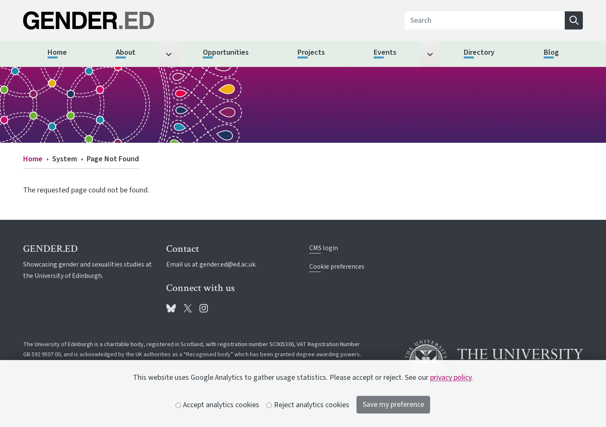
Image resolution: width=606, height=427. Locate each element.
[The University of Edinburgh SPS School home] (112, 20)
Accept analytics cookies (217, 405)
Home (33, 159)
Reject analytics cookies (308, 405)
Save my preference (393, 404)
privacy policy (450, 377)
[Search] (485, 20)
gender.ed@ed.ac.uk (227, 264)
